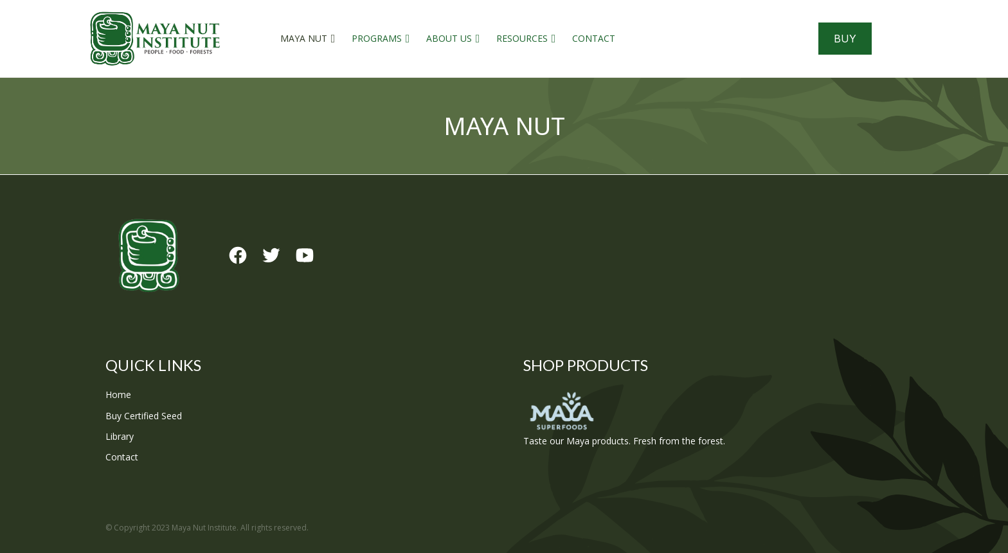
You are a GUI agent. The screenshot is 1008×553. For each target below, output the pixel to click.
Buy (845, 38)
